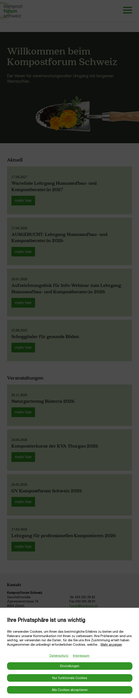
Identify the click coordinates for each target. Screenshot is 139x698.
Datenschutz (59, 655)
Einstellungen (69, 666)
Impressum (81, 655)
